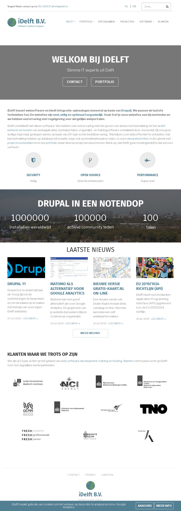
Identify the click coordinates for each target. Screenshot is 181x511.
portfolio (51, 143)
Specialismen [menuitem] (107, 22)
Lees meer (29, 318)
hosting (117, 361)
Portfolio (104, 82)
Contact (75, 82)
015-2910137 (44, 6)
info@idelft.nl (61, 6)
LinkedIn (107, 474)
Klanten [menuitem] (163, 21)
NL (126, 6)
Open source (90, 175)
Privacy (90, 474)
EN (134, 6)
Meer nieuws (90, 333)
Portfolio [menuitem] (86, 22)
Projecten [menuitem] (127, 22)
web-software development (79, 361)
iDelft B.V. (32, 21)
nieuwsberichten (138, 138)
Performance (147, 175)
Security (33, 175)
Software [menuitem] (146, 22)
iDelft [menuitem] (70, 22)
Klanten (128, 361)
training (103, 361)
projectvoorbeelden (20, 143)
